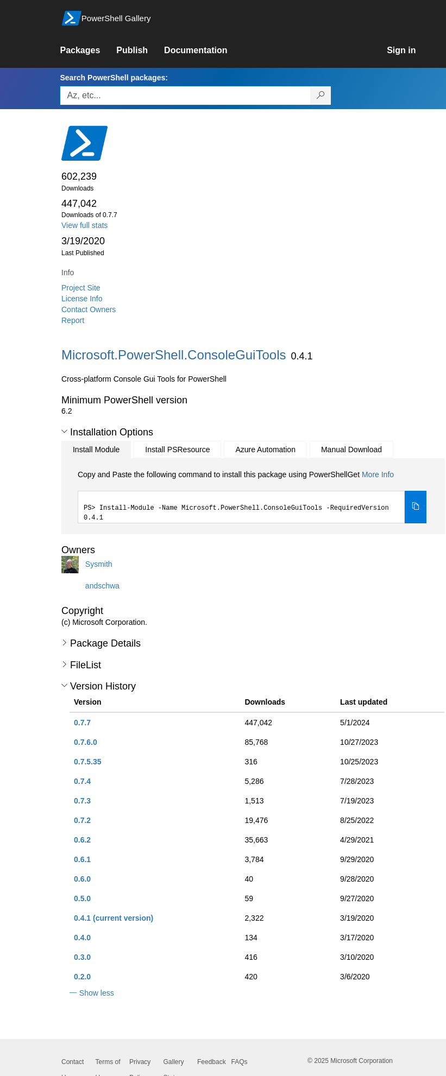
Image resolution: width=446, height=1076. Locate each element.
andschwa (102, 585)
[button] (64, 431)
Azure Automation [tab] (265, 449)
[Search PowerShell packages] (320, 95)
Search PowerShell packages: (113, 77)
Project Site (80, 287)
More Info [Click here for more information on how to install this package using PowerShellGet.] (378, 474)
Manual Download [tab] (351, 449)
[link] (88, 50)
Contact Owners (88, 309)
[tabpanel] (252, 496)
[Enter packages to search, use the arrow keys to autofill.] (185, 95)
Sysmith (98, 564)
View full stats (84, 225)
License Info (82, 298)
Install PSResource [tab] (177, 449)
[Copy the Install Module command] (415, 507)
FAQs (239, 1062)
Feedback (211, 1062)
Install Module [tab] (96, 449)
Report (72, 320)
